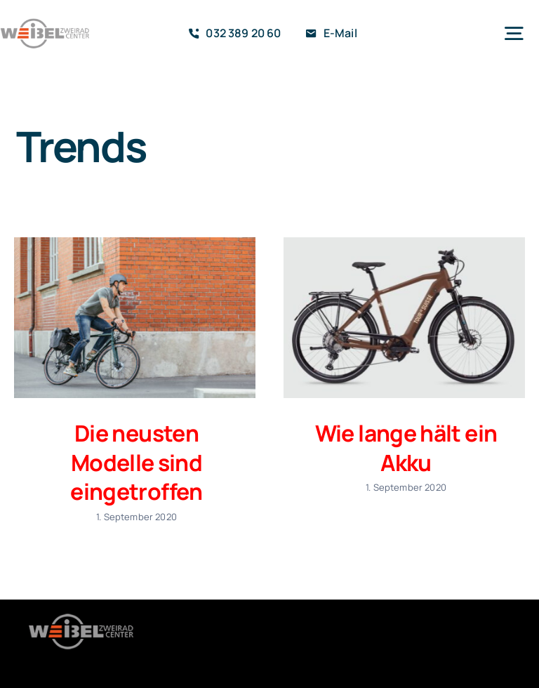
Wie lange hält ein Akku (406, 448)
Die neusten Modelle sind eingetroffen (136, 462)
